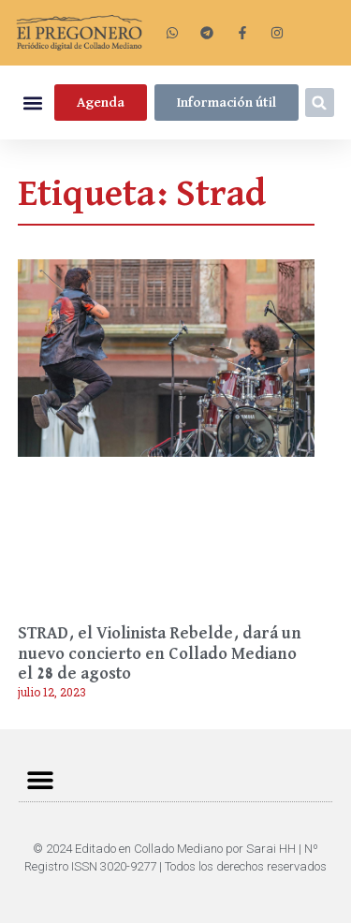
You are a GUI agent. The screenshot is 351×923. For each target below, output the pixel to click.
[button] (32, 102)
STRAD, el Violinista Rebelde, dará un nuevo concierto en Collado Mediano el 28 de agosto (159, 653)
